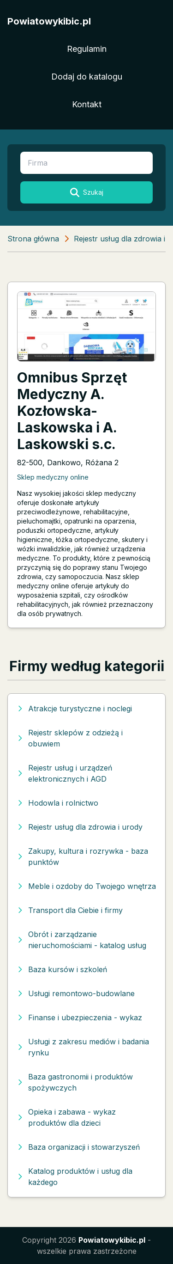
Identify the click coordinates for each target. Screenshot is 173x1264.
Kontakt (86, 104)
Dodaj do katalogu (86, 76)
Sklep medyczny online (53, 477)
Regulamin (87, 49)
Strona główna (33, 238)
